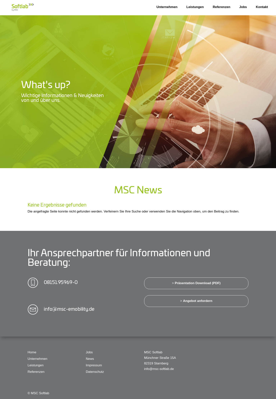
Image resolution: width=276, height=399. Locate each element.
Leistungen (195, 7)
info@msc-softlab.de (159, 369)
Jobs (243, 7)
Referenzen (221, 7)
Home (32, 352)
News (90, 359)
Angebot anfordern (197, 301)
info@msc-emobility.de (69, 308)
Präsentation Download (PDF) (198, 283)
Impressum (94, 365)
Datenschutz (95, 372)
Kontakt (262, 7)
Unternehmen (166, 7)
